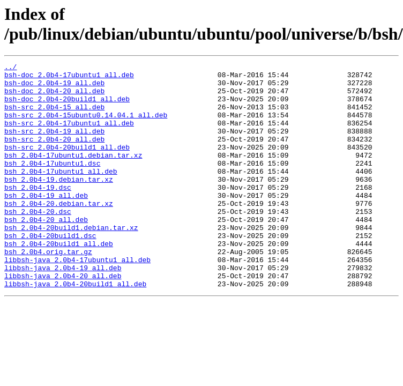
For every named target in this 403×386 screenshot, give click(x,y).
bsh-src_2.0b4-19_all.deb (54, 145)
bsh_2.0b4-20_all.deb (46, 251)
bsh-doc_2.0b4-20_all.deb (54, 97)
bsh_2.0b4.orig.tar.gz (48, 290)
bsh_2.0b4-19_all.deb (46, 222)
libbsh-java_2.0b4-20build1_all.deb (75, 328)
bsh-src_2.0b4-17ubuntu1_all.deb (69, 135)
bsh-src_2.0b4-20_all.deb (54, 155)
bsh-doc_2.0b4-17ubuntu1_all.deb (69, 78)
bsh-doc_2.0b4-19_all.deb (54, 87)
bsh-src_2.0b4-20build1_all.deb (67, 164)
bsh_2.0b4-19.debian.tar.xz (58, 203)
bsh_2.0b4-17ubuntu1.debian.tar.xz (73, 174)
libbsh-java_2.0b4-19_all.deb (62, 309)
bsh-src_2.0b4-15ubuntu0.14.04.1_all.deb (85, 126)
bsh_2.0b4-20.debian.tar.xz (58, 232)
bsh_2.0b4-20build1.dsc (50, 271)
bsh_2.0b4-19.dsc (37, 213)
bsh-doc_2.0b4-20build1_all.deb (67, 107)
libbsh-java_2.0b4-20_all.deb (62, 319)
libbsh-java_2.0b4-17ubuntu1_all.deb (77, 300)
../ (10, 68)
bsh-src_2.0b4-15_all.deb (54, 116)
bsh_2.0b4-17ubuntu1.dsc (52, 184)
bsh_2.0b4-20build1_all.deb (58, 280)
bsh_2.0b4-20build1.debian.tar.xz (71, 261)
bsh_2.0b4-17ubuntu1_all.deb (60, 193)
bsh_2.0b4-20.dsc (37, 242)
